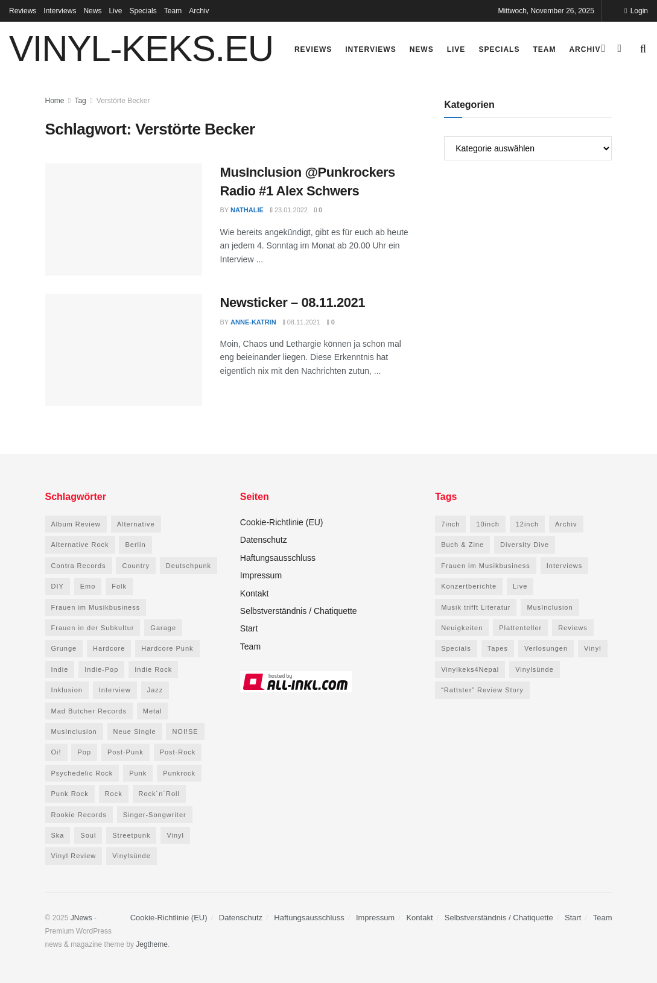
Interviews (59, 11)
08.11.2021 (301, 322)
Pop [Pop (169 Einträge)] (84, 752)
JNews (81, 918)
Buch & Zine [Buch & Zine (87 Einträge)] (462, 544)
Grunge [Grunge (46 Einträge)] (64, 648)
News (92, 11)
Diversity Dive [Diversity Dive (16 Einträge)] (524, 544)
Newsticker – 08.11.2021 (293, 302)
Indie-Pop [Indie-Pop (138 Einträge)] (101, 669)
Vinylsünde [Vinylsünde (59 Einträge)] (131, 855)
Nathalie (247, 209)
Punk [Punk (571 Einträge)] (138, 773)
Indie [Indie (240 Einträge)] (60, 669)
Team (173, 11)
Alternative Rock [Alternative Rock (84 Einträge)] (80, 544)
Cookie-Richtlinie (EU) (281, 522)
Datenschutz (263, 540)
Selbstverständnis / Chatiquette (298, 611)
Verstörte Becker (123, 100)
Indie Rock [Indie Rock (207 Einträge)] (153, 669)
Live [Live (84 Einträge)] (520, 586)
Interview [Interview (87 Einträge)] (115, 690)
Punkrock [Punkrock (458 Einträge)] (179, 773)
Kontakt (254, 593)
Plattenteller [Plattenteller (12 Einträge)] (520, 627)
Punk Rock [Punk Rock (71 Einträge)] (70, 793)
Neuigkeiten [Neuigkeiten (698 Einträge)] (462, 627)
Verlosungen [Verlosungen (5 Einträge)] (546, 648)
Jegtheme (152, 944)
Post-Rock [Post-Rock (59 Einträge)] (178, 752)
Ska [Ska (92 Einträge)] (58, 835)
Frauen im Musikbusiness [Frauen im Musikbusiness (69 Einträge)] (96, 607)
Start (249, 628)
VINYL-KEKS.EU (141, 49)
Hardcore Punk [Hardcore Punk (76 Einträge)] (167, 648)
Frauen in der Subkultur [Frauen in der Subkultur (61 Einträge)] (93, 627)
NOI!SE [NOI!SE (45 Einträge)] (185, 731)
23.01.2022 (289, 209)
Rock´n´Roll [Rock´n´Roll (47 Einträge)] (159, 793)
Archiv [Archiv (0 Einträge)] (566, 524)
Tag (80, 100)
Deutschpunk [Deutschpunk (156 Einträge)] (188, 565)
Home (55, 100)
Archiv (199, 11)
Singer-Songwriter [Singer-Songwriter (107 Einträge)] (154, 814)
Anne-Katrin (253, 322)
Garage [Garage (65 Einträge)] (163, 627)
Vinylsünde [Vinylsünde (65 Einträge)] (534, 669)
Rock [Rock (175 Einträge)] (113, 793)
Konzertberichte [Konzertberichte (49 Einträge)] (469, 586)
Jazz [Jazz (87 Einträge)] (155, 690)
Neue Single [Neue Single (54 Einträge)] (134, 731)
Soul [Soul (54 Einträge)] (88, 835)
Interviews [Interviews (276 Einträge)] (565, 565)
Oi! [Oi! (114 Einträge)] (56, 752)
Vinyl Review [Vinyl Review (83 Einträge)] (74, 855)
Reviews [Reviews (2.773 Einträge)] (573, 627)
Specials (142, 11)
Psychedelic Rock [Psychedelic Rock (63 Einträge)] (82, 773)
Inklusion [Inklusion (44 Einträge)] (67, 690)
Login (636, 11)
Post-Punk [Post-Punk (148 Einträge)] (125, 752)
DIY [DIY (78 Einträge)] (57, 586)
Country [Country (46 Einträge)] (136, 565)
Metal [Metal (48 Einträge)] (152, 711)
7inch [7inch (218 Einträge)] (450, 524)
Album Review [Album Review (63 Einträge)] (76, 524)
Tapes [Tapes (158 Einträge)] (497, 648)
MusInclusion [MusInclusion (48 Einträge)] (74, 731)
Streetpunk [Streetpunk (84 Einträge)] (131, 835)
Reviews (22, 11)
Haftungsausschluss (278, 558)
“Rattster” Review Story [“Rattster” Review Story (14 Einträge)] (482, 690)
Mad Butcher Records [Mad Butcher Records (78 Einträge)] (89, 711)
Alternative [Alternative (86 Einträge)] (136, 524)
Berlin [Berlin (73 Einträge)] (135, 544)
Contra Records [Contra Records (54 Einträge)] (78, 565)
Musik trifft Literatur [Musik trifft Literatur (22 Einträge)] (475, 607)
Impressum (261, 575)
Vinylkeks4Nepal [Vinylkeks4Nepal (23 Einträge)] (470, 669)
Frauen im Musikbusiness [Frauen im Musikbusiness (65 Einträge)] (485, 565)
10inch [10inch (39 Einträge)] (487, 524)
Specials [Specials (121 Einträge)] (456, 648)
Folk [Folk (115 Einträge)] (119, 586)
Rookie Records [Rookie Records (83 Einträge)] (79, 814)
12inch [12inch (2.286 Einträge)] (527, 524)
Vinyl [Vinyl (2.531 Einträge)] (592, 648)
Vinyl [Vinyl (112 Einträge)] (175, 835)
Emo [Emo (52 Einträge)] (88, 586)
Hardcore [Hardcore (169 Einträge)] (109, 648)
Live (115, 11)
